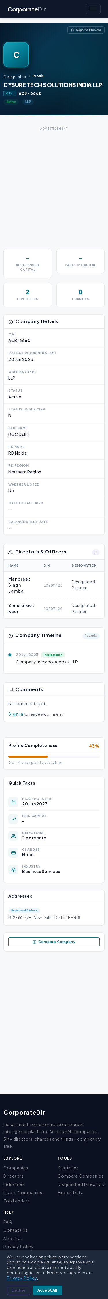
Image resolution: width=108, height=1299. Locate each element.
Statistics (68, 1167)
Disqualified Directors (81, 1184)
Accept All (47, 1290)
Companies (14, 77)
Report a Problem (86, 30)
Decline (18, 1290)
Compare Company (54, 942)
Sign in (15, 713)
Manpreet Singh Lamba (19, 585)
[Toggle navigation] (93, 9)
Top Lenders (16, 1200)
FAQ (7, 1221)
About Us (13, 1238)
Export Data (71, 1192)
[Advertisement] (54, 185)
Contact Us (15, 1230)
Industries (14, 1184)
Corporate (26, 9)
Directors (13, 1175)
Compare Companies (81, 1175)
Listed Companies (22, 1192)
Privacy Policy (18, 1246)
